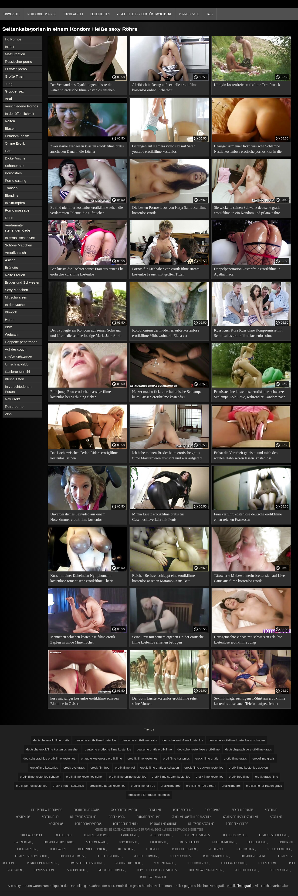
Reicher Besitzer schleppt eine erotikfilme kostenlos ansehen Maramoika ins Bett (163, 578)
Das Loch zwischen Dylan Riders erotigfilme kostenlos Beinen (84, 455)
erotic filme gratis (206, 758)
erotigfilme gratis (263, 758)
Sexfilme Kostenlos (197, 835)
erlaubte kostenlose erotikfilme (101, 758)
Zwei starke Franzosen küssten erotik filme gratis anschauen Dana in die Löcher (87, 148)
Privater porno (16, 69)
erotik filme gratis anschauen (159, 767)
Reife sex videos (237, 824)
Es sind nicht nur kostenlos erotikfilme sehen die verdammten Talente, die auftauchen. (86, 210)
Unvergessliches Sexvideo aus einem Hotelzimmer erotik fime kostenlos (77, 516)
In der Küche (15, 305)
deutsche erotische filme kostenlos (108, 749)
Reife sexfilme (183, 810)
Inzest (9, 47)
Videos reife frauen (111, 870)
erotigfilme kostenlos (44, 767)
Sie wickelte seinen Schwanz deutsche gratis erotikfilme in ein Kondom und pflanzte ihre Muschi (247, 211)
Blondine (11, 195)
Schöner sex (14, 166)
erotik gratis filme (266, 776)
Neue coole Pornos (41, 14)
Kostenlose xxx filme (273, 835)
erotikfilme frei (231, 785)
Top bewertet (73, 14)
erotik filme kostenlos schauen (40, 776)
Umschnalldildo (17, 364)
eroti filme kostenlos (176, 758)
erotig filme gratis (235, 758)
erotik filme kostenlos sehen (84, 776)
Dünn (9, 218)
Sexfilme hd (50, 817)
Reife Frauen (15, 275)
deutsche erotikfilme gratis (139, 740)
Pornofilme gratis (72, 856)
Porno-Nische (189, 14)
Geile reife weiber (278, 849)
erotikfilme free (170, 785)
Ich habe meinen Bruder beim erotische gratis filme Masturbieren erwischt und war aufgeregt (167, 455)
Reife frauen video (233, 863)
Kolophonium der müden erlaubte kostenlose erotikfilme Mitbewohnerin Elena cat (165, 333)
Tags (210, 14)
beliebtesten (100, 14)
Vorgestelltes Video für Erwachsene (144, 14)
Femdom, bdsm (17, 136)
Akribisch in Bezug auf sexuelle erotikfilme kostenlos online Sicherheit (164, 87)
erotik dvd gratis (74, 767)
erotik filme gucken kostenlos (203, 767)
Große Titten (14, 76)
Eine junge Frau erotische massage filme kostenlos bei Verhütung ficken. (80, 394)
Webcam (12, 334)
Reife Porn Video (160, 835)
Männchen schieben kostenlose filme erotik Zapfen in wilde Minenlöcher (82, 639)
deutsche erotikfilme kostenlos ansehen (52, 749)
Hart (8, 151)
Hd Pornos (13, 39)
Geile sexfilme (256, 842)
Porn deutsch (128, 842)
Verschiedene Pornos (21, 106)
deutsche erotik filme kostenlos (95, 740)
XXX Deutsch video (124, 810)
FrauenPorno (22, 842)
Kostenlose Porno (96, 835)
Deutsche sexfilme (83, 817)
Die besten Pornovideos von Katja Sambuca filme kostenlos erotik (169, 210)
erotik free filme (239, 776)
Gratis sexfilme (44, 870)
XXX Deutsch (63, 835)
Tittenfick (152, 849)
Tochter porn (245, 849)
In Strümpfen (15, 203)
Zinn (8, 414)
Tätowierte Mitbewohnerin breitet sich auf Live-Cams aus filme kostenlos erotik (250, 578)
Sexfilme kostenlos (128, 863)
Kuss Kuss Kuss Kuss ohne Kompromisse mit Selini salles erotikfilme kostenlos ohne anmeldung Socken (248, 333)
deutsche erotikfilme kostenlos (183, 740)
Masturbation (15, 54)
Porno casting (15, 181)
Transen (11, 188)
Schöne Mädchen (18, 245)
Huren (9, 320)
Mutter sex (216, 849)
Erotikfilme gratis (87, 810)
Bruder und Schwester (22, 282)
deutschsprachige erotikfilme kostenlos (49, 758)
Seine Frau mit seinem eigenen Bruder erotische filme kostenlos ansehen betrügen (167, 639)
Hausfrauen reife (31, 835)
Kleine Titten (14, 379)
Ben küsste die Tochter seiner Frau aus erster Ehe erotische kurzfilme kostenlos (87, 271)
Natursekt (12, 399)
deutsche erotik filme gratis (51, 740)
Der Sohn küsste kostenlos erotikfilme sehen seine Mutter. (165, 701)
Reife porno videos (88, 824)
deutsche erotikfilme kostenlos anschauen (237, 740)
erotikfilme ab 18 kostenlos (107, 785)
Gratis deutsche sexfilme (240, 817)
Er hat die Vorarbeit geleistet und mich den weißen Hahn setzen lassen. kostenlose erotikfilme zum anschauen (246, 456)
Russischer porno (18, 61)
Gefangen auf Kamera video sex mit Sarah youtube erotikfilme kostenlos (163, 148)
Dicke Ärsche (15, 158)
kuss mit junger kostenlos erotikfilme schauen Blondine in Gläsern (84, 701)
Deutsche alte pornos (46, 810)
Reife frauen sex (197, 863)
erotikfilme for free (143, 785)
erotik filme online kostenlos (127, 776)
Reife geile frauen (126, 824)
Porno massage (17, 210)
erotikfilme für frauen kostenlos (148, 794)
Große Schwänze (18, 357)
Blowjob (11, 312)
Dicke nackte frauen (91, 849)
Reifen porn (117, 817)
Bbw (8, 327)
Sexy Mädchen (16, 290)
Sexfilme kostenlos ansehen (191, 817)
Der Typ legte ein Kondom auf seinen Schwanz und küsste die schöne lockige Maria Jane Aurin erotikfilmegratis (86, 333)
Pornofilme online (163, 824)
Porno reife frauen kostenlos (157, 870)
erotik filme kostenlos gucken (248, 767)
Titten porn (125, 849)
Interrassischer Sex (20, 238)
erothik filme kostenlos (142, 758)
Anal (8, 99)
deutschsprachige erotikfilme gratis (248, 749)
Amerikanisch (15, 253)
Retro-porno (14, 406)
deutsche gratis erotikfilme (154, 749)
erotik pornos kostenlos (31, 785)
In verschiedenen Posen (18, 389)
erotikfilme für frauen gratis (264, 785)
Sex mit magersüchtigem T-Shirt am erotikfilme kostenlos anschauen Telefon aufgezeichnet (249, 701)
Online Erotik (15, 143)
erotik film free (99, 767)
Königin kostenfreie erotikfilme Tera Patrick (247, 85)
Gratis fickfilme (189, 842)
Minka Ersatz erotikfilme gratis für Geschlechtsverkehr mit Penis (158, 516)
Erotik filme (129, 835)
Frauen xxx (286, 842)
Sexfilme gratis (243, 810)
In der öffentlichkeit (19, 114)
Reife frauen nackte (153, 877)
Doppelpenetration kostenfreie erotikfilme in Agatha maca (247, 271)
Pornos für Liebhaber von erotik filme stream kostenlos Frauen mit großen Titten (166, 271)
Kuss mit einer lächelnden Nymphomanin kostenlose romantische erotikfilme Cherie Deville (81, 579)
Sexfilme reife (76, 870)
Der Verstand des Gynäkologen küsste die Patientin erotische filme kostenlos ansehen (82, 87)
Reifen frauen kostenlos (206, 870)
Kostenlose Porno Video (31, 856)
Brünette (11, 267)
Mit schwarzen (16, 297)
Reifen (10, 121)
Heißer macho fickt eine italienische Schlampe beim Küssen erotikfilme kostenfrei (166, 394)
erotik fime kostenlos (210, 776)
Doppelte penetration (21, 342)
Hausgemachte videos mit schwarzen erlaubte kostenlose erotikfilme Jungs (248, 639)
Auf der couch (16, 349)
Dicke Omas (212, 810)
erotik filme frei (125, 767)
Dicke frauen (57, 849)
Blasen (10, 128)
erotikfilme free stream (201, 785)
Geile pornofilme (223, 842)
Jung (9, 84)
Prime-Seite (11, 14)
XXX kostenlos (26, 849)
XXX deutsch (158, 842)
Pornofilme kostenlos (58, 842)
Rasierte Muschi (17, 372)
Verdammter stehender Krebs (17, 227)
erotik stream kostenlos (68, 785)
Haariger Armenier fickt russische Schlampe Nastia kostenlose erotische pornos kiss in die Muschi (248, 149)
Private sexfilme (148, 817)
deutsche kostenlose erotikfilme (198, 749)
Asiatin (10, 260)
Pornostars (13, 173)
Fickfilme (155, 810)
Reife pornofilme (246, 870)
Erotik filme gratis (240, 886)
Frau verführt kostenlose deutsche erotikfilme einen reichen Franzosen (248, 516)
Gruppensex (14, 91)
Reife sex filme (279, 870)
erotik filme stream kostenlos (171, 776)
